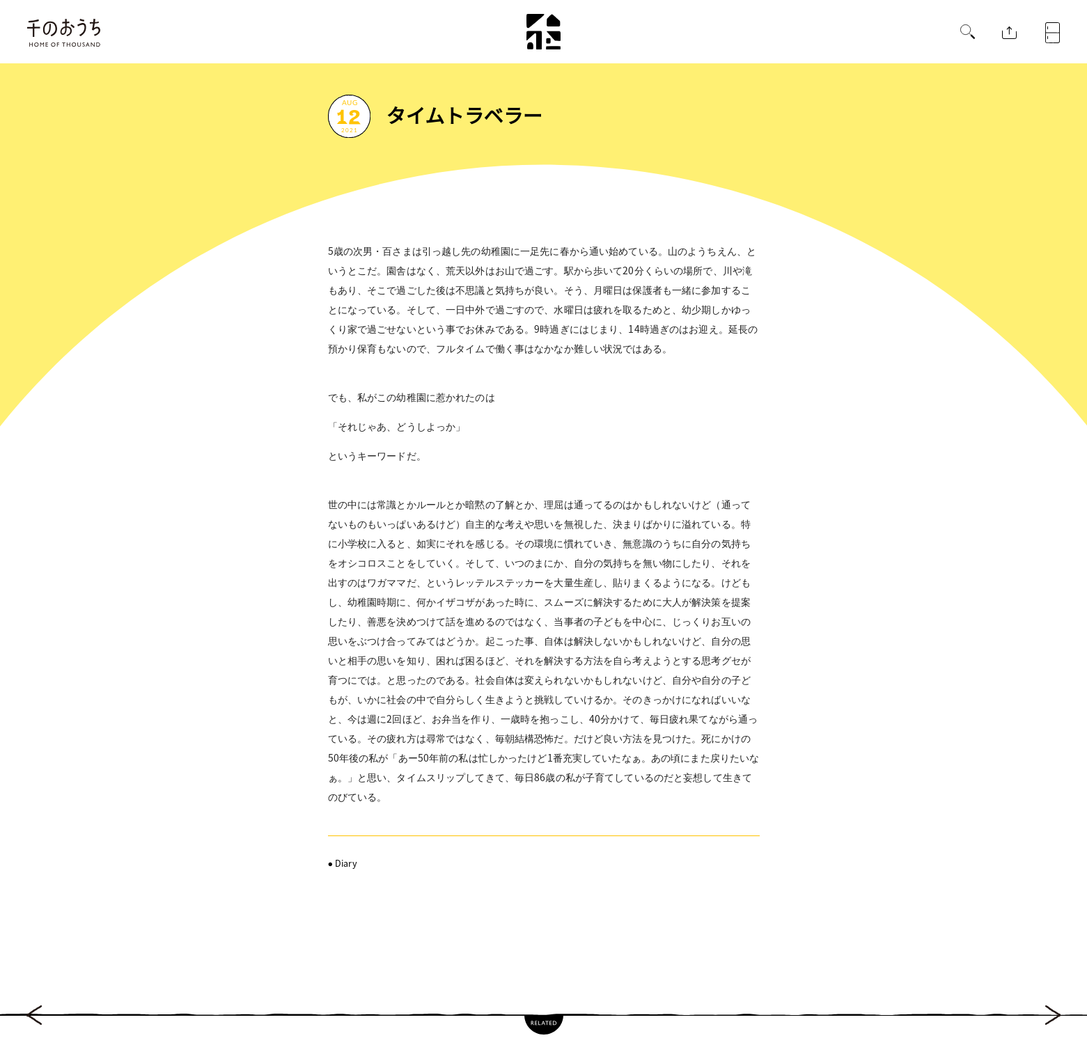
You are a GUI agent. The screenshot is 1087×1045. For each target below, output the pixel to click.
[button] (967, 33)
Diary (346, 863)
